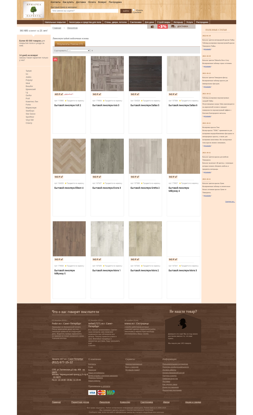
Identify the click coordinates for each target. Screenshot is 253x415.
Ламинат (56, 402)
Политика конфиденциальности (175, 367)
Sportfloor (30, 117)
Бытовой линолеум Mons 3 (183, 270)
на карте (57, 377)
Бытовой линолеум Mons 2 (145, 270)
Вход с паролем (131, 367)
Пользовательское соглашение (175, 364)
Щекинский (31, 89)
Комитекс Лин (32, 101)
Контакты (56, 2)
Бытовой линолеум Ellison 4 (68, 188)
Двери (166, 402)
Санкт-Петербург (75, 359)
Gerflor (29, 95)
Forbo (28, 105)
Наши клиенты (94, 381)
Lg (27, 92)
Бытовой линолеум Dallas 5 (145, 105)
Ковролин (125, 402)
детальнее (207, 49)
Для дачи (149, 22)
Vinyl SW (30, 120)
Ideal (28, 83)
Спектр (29, 123)
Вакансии (92, 370)
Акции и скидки (193, 402)
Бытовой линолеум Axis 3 (105, 105)
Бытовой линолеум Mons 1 (106, 270)
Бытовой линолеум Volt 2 (67, 105)
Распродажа (115, 2)
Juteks (28, 77)
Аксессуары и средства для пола (85, 22)
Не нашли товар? (132, 370)
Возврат (102, 2)
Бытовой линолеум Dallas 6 (183, 105)
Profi (28, 98)
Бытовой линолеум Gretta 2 (145, 188)
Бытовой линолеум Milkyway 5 (64, 272)
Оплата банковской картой (173, 373)
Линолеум (104, 402)
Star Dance (30, 114)
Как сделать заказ (169, 384)
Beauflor (29, 86)
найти (126, 11)
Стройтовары (163, 22)
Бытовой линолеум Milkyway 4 (179, 189)
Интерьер (178, 22)
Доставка (81, 2)
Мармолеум (31, 108)
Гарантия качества (170, 379)
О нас (90, 367)
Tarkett (29, 71)
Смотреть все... (230, 201)
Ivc (27, 74)
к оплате (105, 386)
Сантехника (136, 22)
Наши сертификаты (96, 373)
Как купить (68, 2)
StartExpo (30, 111)
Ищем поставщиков (170, 387)
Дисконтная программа (172, 390)
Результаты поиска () (70, 43)
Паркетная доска (80, 402)
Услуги (189, 22)
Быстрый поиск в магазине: (64, 7)
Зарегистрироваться (133, 364)
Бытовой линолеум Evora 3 (106, 188)
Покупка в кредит (169, 376)
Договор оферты (169, 370)
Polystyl (29, 80)
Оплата (92, 2)
